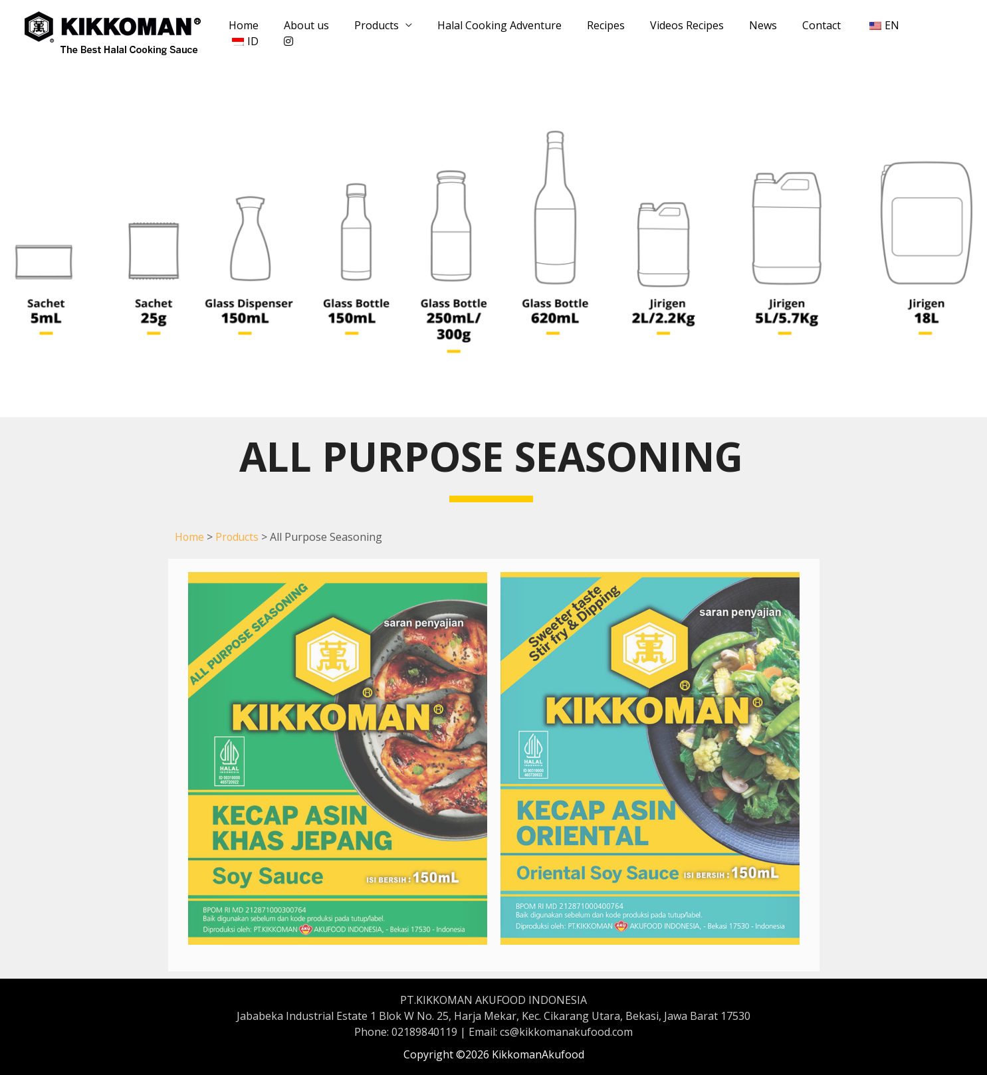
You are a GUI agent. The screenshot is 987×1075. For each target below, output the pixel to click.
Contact (797, 33)
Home (248, 33)
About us (306, 33)
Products (372, 33)
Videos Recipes (671, 33)
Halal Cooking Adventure (491, 33)
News (743, 33)
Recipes (594, 33)
